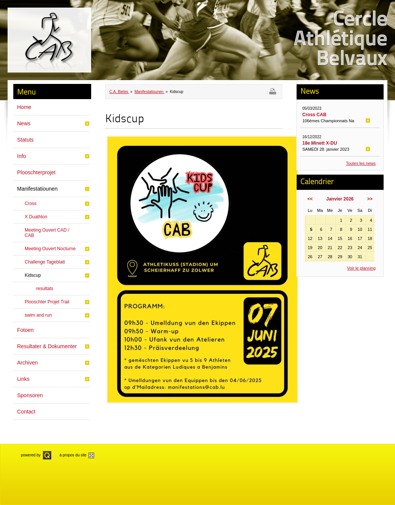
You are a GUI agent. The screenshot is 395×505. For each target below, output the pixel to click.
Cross (30, 203)
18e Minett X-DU (319, 143)
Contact (26, 412)
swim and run (38, 315)
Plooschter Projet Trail (47, 302)
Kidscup (33, 275)
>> (370, 199)
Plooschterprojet (36, 172)
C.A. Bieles (119, 92)
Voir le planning (361, 268)
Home (24, 107)
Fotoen (25, 330)
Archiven (27, 363)
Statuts (25, 140)
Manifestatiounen (37, 189)
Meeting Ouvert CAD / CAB (47, 232)
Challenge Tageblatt (45, 262)
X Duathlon (36, 216)
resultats (44, 288)
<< (310, 199)
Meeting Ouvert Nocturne (50, 248)
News (23, 123)
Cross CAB (314, 114)
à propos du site (73, 455)
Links (23, 379)
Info (21, 156)
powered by (31, 455)
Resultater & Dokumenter (47, 346)
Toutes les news (361, 163)
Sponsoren (30, 395)
